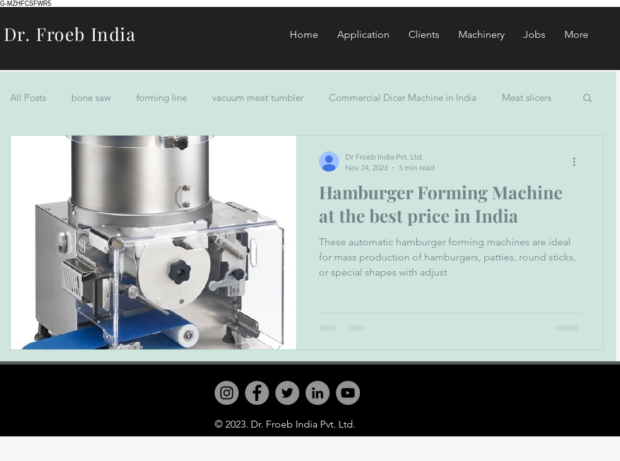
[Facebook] (257, 393)
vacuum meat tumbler (258, 97)
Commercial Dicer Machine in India (403, 97)
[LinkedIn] (318, 393)
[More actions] (578, 161)
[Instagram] (227, 393)
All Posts (28, 97)
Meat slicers (526, 97)
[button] (587, 98)
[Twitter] (287, 393)
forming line (161, 97)
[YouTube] (348, 393)
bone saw (91, 97)
